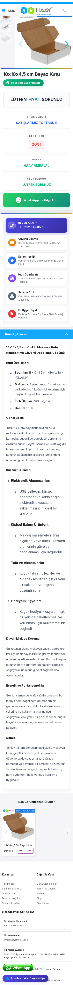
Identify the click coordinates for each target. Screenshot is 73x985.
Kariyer (40, 893)
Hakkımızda (8, 883)
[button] (67, 38)
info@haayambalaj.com (16, 940)
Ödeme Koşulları (11, 903)
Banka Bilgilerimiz (11, 888)
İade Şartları (8, 893)
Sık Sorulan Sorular (47, 883)
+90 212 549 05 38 (13, 925)
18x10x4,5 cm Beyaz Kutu (18, 845)
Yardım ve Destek (46, 888)
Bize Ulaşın (43, 903)
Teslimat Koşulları (11, 898)
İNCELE (8, 851)
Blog (39, 898)
